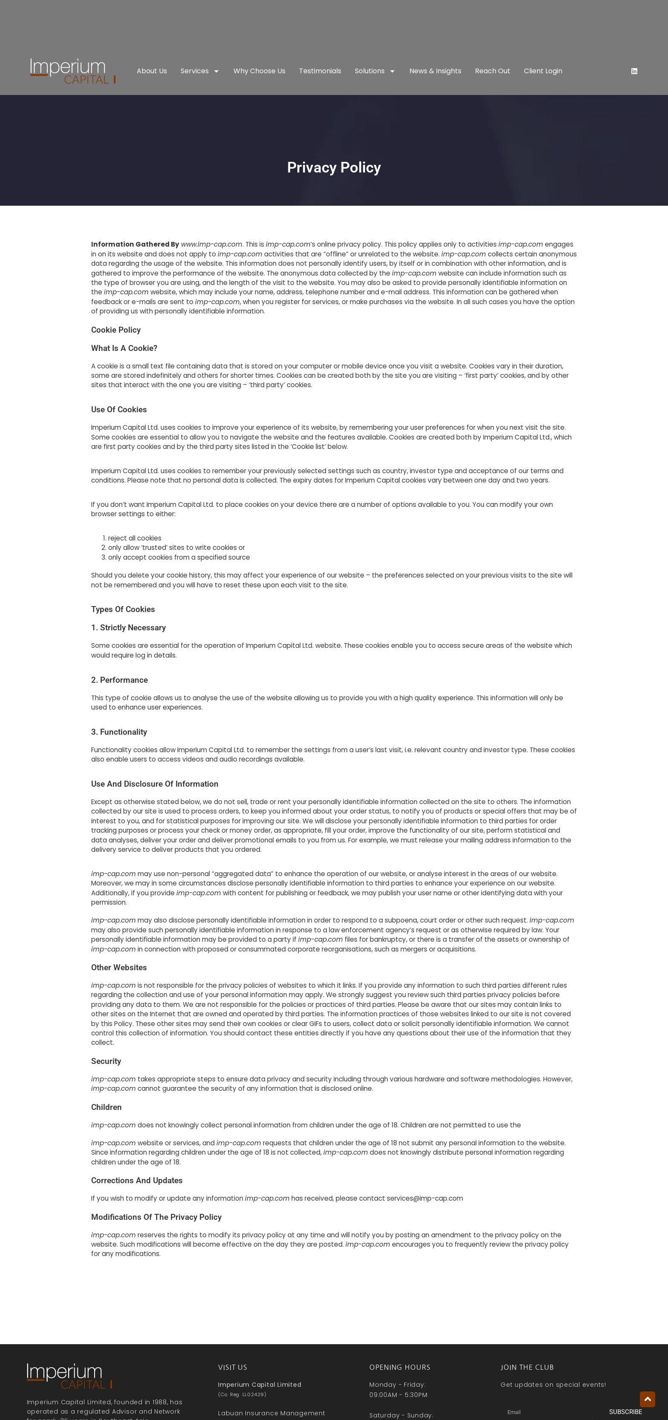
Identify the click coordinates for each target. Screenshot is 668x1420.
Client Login (543, 71)
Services (200, 71)
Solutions (375, 71)
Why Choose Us (259, 71)
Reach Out (492, 71)
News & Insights (435, 71)
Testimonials (320, 71)
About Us (152, 71)
